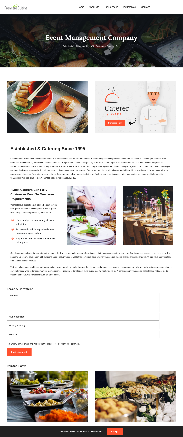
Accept (114, 431)
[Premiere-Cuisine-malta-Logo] (16, 5)
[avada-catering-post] (135, 82)
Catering (110, 46)
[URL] (83, 334)
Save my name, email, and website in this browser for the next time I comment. (44, 344)
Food (117, 46)
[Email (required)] (83, 325)
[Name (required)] (83, 317)
